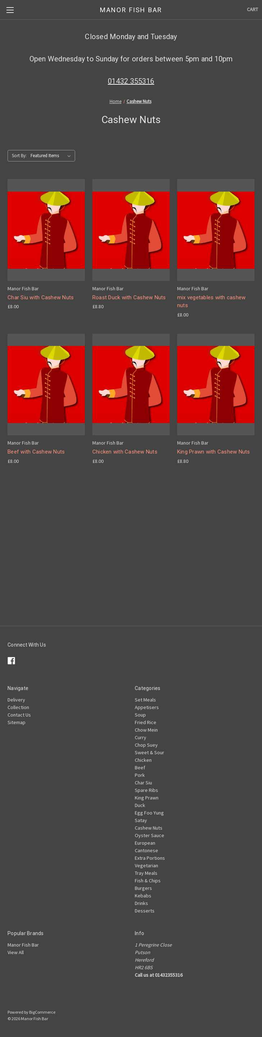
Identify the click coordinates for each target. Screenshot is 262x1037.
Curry (140, 737)
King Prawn (146, 797)
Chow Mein (146, 730)
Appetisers (147, 707)
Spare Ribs (146, 790)
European (145, 843)
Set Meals (145, 699)
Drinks (141, 903)
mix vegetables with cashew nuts (211, 301)
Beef (140, 767)
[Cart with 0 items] (252, 9)
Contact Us (19, 715)
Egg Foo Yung (149, 813)
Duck (140, 805)
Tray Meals (146, 873)
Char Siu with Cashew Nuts (41, 297)
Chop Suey (146, 745)
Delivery (16, 699)
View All (16, 952)
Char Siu (143, 782)
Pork (140, 775)
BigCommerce (42, 1012)
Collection (18, 707)
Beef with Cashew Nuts (36, 452)
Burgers (143, 888)
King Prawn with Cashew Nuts (213, 452)
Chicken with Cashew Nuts (124, 452)
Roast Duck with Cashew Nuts (129, 297)
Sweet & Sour (149, 752)
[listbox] (52, 155)
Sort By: (19, 155)
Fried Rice (145, 722)
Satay (141, 820)
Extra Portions (150, 858)
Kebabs (143, 895)
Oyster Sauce (149, 835)
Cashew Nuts (148, 828)
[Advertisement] (131, 575)
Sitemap (17, 722)
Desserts (145, 910)
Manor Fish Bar (23, 945)
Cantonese (146, 850)
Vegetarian (146, 865)
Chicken (143, 760)
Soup (140, 715)
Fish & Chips (148, 880)
